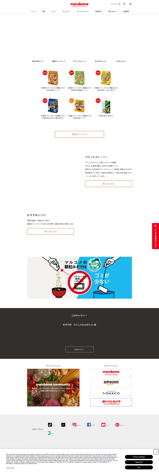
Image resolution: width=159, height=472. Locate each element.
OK (139, 467)
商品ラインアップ (58, 61)
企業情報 (126, 10)
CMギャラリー (121, 61)
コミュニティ (65, 10)
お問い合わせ (111, 10)
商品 (43, 10)
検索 (130, 4)
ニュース (33, 10)
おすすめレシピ (100, 61)
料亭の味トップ (37, 61)
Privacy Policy (10, 468)
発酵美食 (98, 10)
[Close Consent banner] (156, 451)
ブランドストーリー (79, 61)
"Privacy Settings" (107, 460)
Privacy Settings (139, 457)
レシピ (53, 10)
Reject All (138, 462)
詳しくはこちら (108, 183)
